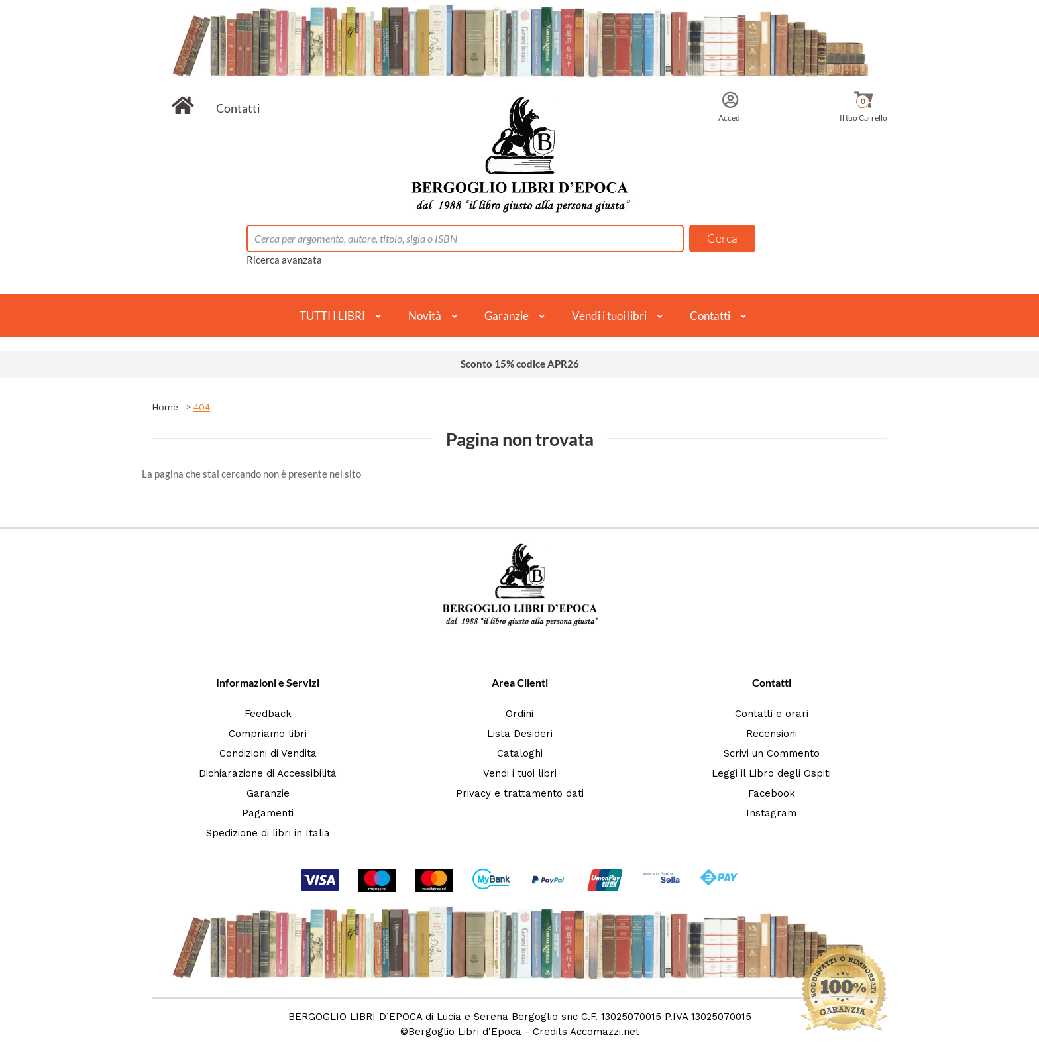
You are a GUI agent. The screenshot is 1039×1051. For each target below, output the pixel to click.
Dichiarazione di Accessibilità (268, 773)
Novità (424, 316)
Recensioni (771, 734)
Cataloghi (520, 753)
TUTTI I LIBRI (332, 316)
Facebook (771, 793)
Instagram (771, 813)
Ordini (519, 714)
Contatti (238, 108)
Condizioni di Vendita (268, 753)
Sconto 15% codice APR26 (520, 364)
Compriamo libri (268, 734)
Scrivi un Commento (772, 753)
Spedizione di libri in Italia (268, 833)
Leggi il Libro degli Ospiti (771, 773)
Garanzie (506, 316)
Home (165, 407)
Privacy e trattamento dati (520, 793)
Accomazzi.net (604, 1032)
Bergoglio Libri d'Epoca (464, 1032)
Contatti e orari (771, 714)
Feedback (268, 714)
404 (201, 407)
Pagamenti (268, 813)
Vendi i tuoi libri (609, 316)
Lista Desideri (520, 734)
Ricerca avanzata (284, 260)
